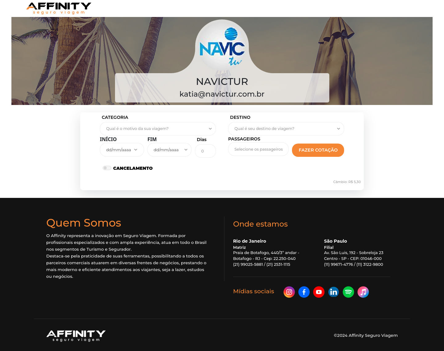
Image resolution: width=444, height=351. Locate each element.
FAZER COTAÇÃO (318, 150)
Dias (202, 139)
